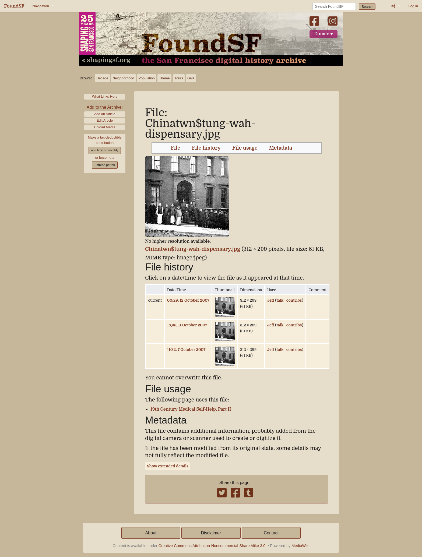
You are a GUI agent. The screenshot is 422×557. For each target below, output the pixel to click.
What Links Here (105, 96)
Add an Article (104, 114)
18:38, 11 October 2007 (187, 325)
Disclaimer (211, 533)
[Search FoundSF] (334, 6)
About (151, 533)
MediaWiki (300, 546)
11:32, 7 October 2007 (186, 349)
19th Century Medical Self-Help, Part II (190, 409)
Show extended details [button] (167, 466)
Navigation (41, 6)
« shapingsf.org (106, 60)
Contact (271, 533)
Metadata (280, 148)
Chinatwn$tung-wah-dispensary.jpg (192, 249)
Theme (164, 78)
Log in (413, 6)
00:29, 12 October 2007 (188, 300)
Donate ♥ (323, 33)
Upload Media (104, 127)
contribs (294, 300)
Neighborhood (123, 78)
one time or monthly (104, 150)
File (175, 148)
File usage (245, 148)
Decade (102, 78)
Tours (179, 78)
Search (367, 7)
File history (206, 148)
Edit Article (105, 120)
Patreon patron (104, 165)
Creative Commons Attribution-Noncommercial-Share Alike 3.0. (213, 546)
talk (279, 300)
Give (190, 78)
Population (147, 78)
